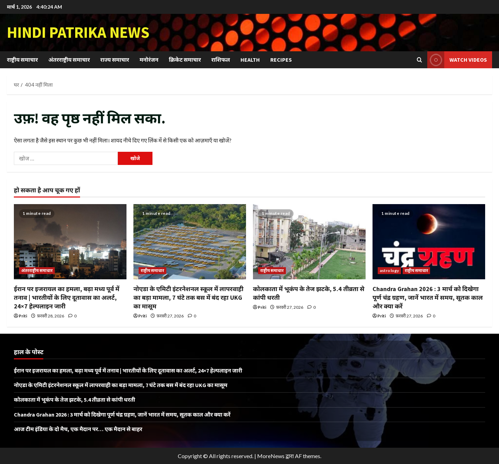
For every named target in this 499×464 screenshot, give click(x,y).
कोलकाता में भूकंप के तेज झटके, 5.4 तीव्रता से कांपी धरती (74, 399)
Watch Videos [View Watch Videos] (457, 59)
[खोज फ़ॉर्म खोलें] (419, 60)
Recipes (281, 59)
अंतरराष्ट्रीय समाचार (69, 59)
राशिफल (220, 59)
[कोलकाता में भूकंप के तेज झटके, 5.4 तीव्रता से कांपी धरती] (309, 241)
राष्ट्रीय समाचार (22, 59)
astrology (389, 270)
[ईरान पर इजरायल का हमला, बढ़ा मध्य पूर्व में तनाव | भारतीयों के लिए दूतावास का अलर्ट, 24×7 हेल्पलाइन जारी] (70, 241)
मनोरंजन (149, 59)
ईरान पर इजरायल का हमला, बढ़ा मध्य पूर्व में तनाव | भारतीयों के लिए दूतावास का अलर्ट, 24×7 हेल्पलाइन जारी (67, 297)
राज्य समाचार (114, 59)
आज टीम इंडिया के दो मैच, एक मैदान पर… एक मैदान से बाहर (78, 429)
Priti (23, 315)
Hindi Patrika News (78, 32)
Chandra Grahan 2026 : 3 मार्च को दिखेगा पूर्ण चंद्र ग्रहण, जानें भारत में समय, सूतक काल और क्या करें (428, 297)
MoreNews (270, 456)
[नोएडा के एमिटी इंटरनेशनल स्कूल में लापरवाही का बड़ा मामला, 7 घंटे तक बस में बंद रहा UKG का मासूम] (189, 241)
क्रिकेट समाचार (185, 59)
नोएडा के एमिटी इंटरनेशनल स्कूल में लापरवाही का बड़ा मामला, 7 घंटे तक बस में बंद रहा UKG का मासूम (188, 297)
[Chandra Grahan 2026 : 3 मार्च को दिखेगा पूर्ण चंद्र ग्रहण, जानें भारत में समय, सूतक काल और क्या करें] (429, 241)
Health (250, 59)
